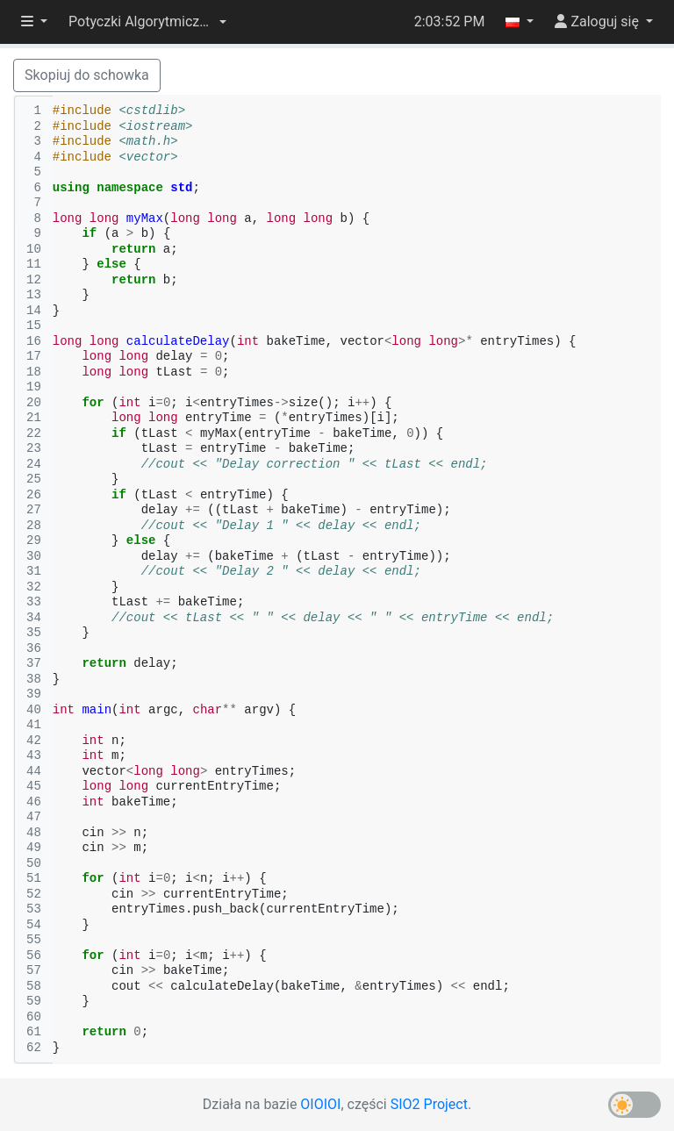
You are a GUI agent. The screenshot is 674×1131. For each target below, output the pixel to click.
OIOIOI (320, 1104)
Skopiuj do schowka (87, 75)
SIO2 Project (429, 1104)
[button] (147, 22)
